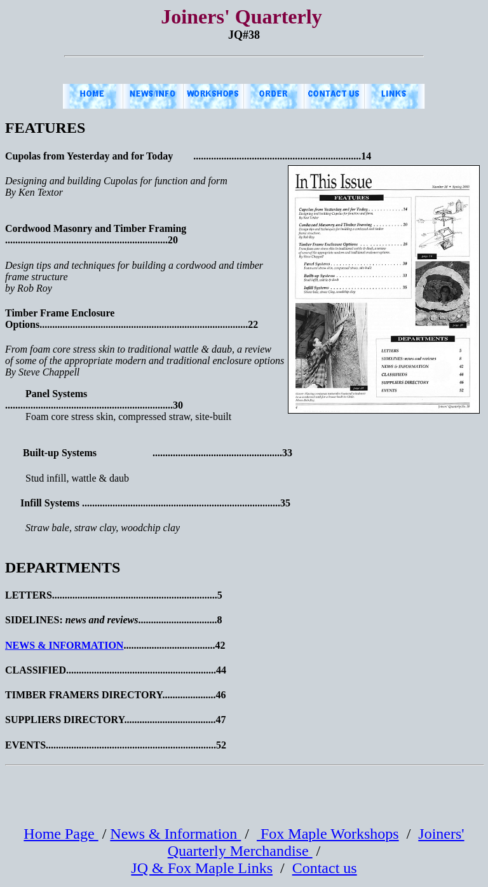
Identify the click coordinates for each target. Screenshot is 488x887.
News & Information (175, 833)
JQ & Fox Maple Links (202, 868)
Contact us (324, 868)
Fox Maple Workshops (328, 833)
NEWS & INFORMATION (64, 645)
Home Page (61, 833)
